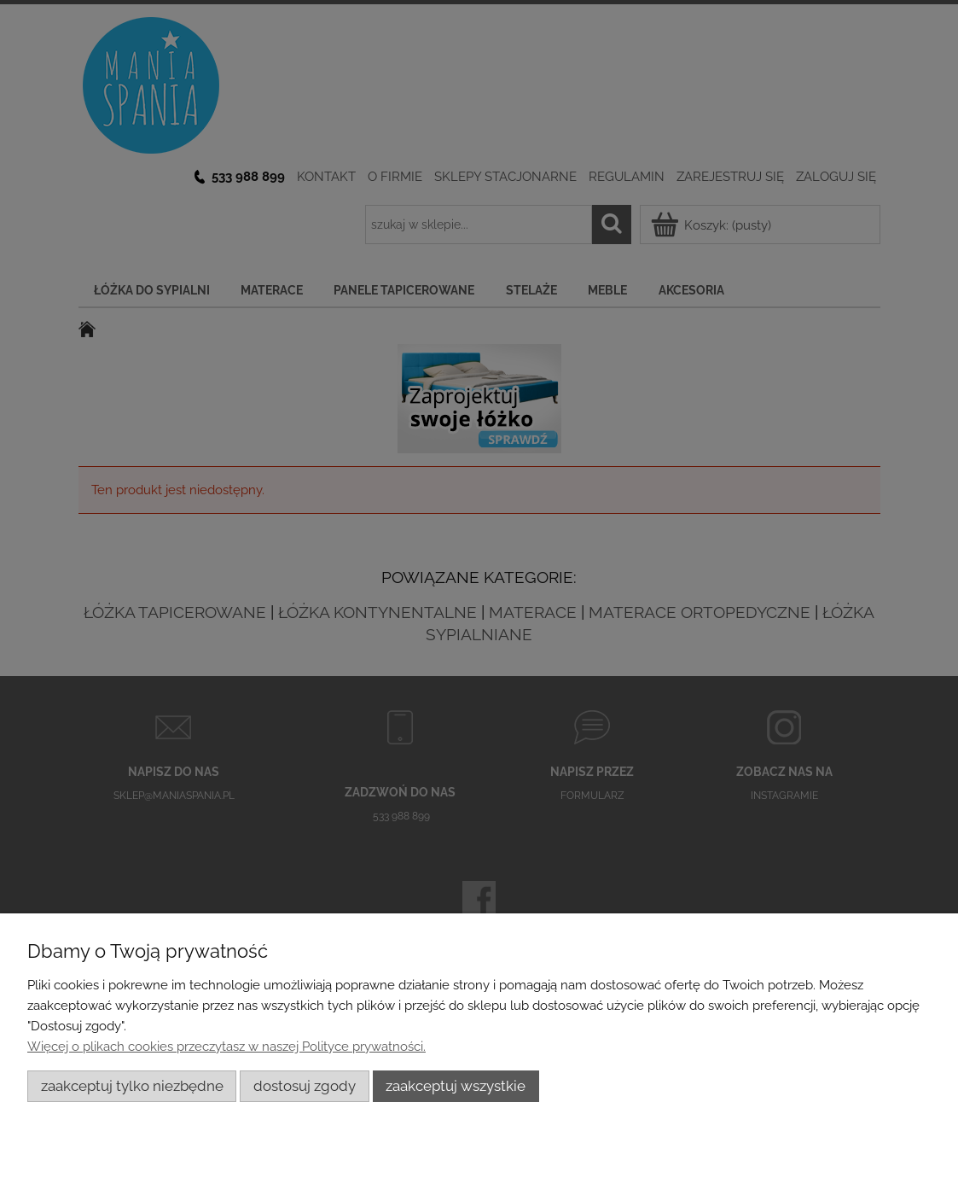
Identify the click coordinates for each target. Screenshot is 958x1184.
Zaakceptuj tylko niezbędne (132, 1085)
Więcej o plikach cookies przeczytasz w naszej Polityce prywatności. (226, 1046)
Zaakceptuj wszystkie (455, 1085)
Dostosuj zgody (304, 1085)
